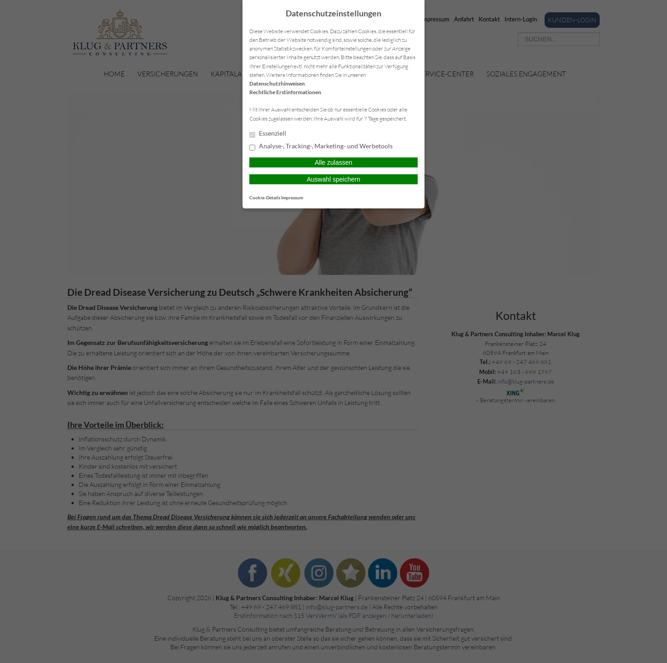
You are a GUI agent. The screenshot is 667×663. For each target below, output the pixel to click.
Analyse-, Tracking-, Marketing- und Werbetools (321, 146)
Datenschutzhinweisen (277, 83)
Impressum (292, 197)
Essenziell (267, 134)
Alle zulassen (334, 162)
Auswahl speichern (333, 179)
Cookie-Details (264, 197)
